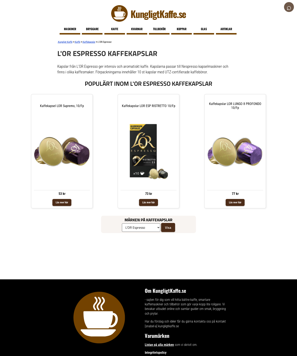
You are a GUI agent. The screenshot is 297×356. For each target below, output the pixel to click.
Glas (204, 29)
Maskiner (70, 29)
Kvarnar (137, 29)
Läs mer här (62, 202)
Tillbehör (159, 29)
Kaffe (114, 29)
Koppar (181, 29)
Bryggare (92, 29)
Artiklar (226, 29)
